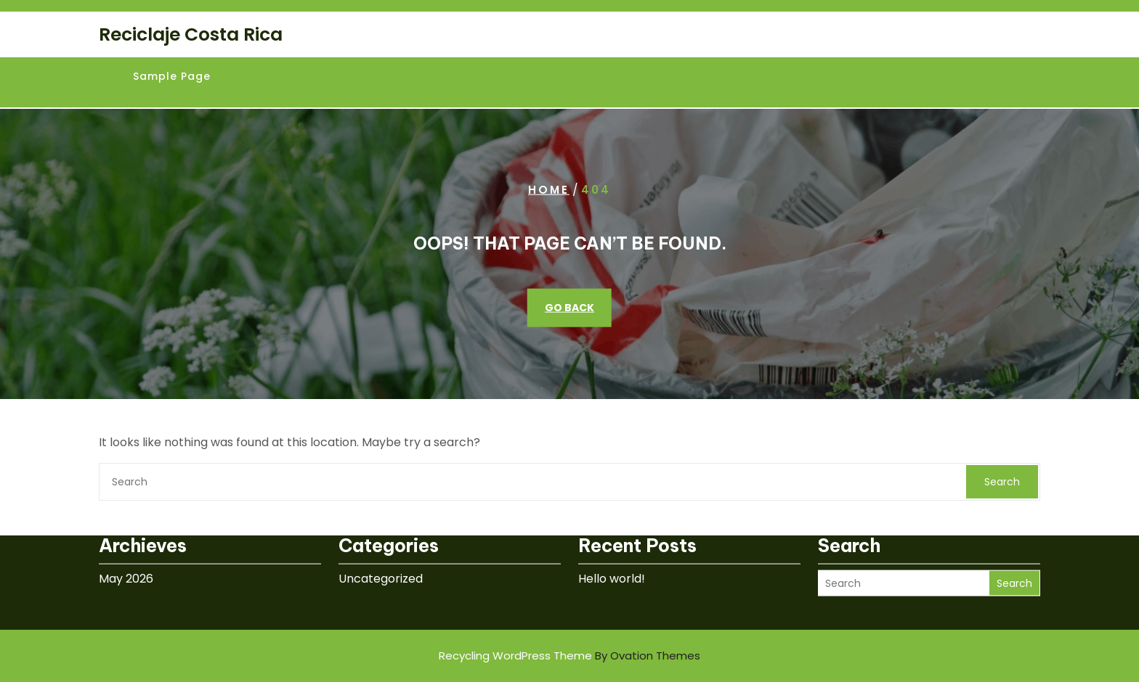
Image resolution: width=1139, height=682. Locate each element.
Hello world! (611, 560)
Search (1002, 481)
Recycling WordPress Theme (569, 655)
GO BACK (569, 307)
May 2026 (126, 560)
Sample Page (172, 76)
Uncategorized (381, 560)
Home (549, 189)
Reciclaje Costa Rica (191, 34)
